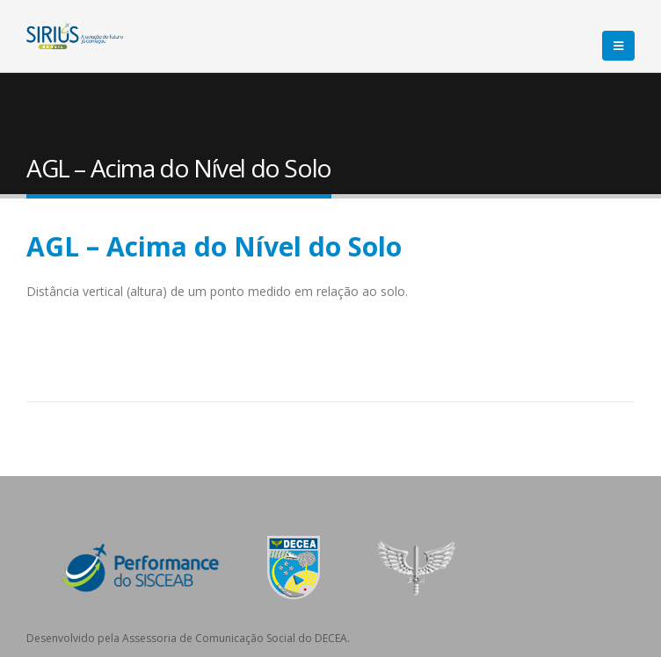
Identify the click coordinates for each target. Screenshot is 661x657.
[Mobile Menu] (618, 46)
